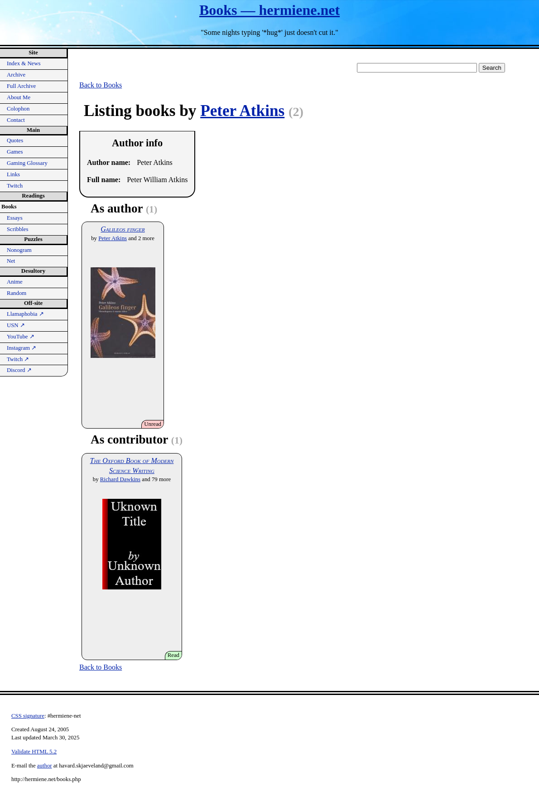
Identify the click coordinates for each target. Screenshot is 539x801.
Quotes (15, 140)
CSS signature (27, 716)
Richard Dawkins (120, 479)
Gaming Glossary (27, 163)
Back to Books (100, 85)
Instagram (21, 348)
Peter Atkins (242, 111)
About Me (18, 97)
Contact (16, 120)
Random (16, 293)
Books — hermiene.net (269, 10)
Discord (19, 370)
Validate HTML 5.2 (34, 751)
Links (13, 174)
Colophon (18, 109)
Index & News (24, 63)
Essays (15, 218)
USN (16, 325)
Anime (15, 282)
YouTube (20, 336)
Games (15, 152)
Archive (16, 75)
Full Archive (21, 86)
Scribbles (18, 229)
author (44, 765)
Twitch (15, 186)
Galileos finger (122, 229)
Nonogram (19, 250)
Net (11, 261)
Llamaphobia (25, 314)
